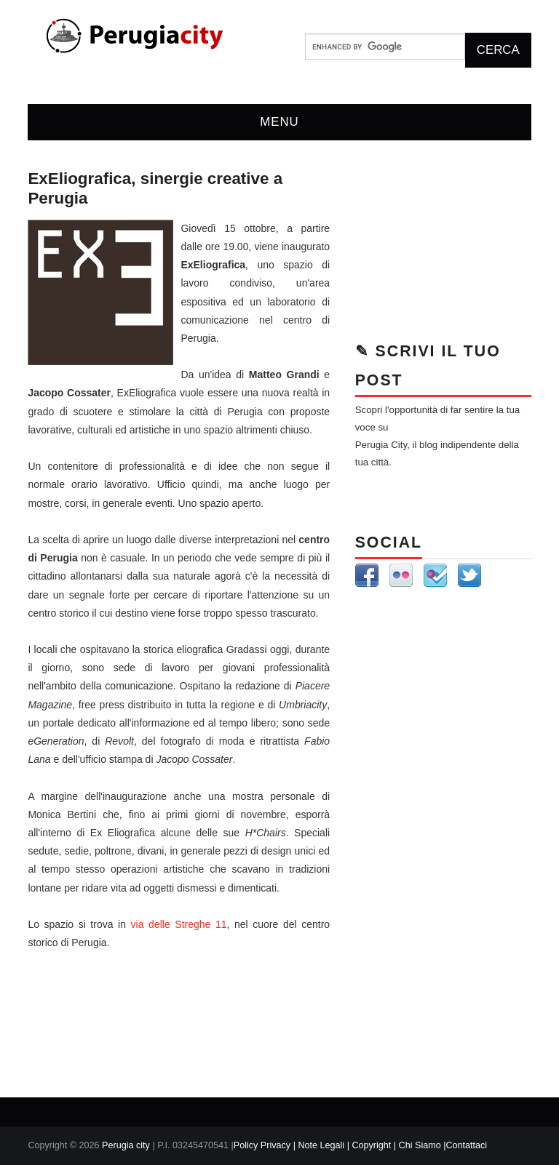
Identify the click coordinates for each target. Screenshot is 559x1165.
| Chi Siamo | (420, 1145)
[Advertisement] (443, 242)
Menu (279, 122)
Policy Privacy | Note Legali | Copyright (314, 1145)
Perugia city (126, 1145)
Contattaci (466, 1145)
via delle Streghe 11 (179, 924)
